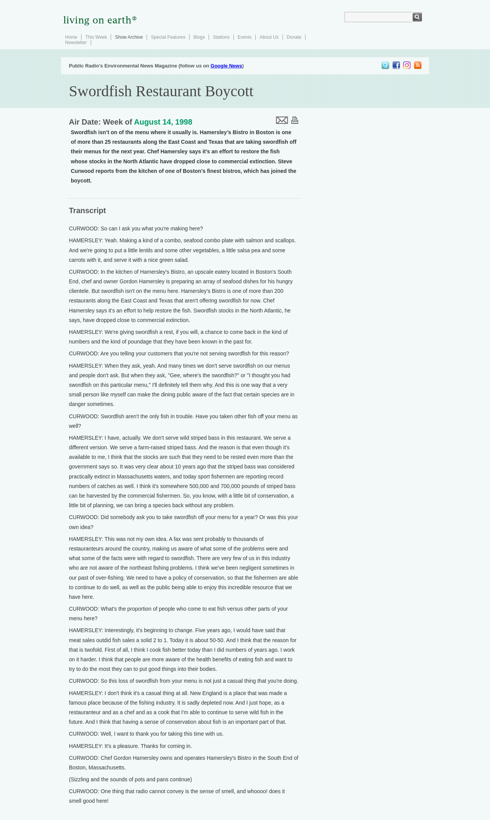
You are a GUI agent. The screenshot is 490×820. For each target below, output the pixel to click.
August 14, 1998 (163, 122)
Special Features (168, 37)
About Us (269, 37)
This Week (96, 37)
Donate (294, 37)
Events (245, 37)
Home (71, 37)
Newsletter (76, 42)
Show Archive (129, 37)
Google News (226, 66)
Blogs (199, 37)
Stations (221, 37)
